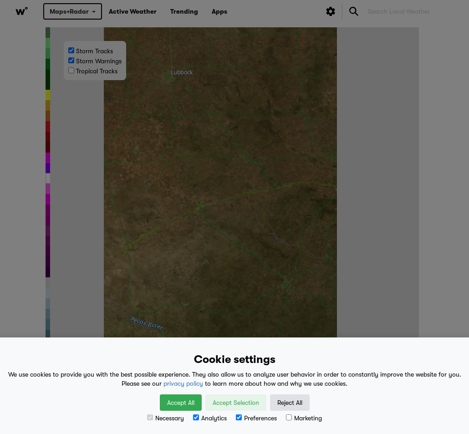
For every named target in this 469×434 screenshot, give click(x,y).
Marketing (304, 418)
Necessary (165, 418)
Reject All (289, 402)
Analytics (210, 418)
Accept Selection (236, 402)
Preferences (256, 418)
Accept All (180, 402)
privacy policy (183, 383)
